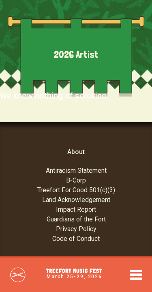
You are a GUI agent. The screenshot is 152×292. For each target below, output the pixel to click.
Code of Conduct (76, 239)
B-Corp (76, 180)
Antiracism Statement (76, 170)
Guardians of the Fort (76, 219)
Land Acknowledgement (76, 200)
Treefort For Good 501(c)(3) (76, 190)
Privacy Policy (76, 229)
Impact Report (76, 209)
